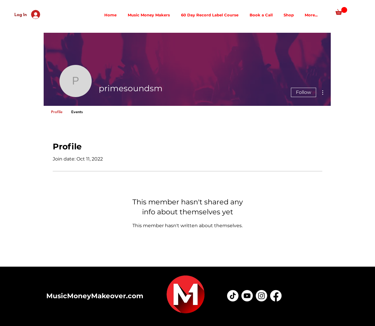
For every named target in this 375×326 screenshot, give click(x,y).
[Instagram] (261, 295)
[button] (341, 11)
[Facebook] (276, 295)
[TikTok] (232, 295)
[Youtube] (247, 295)
